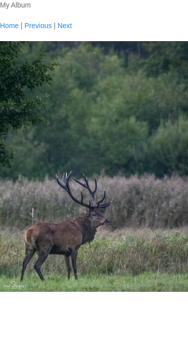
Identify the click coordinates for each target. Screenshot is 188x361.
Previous (38, 26)
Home (9, 26)
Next (65, 26)
